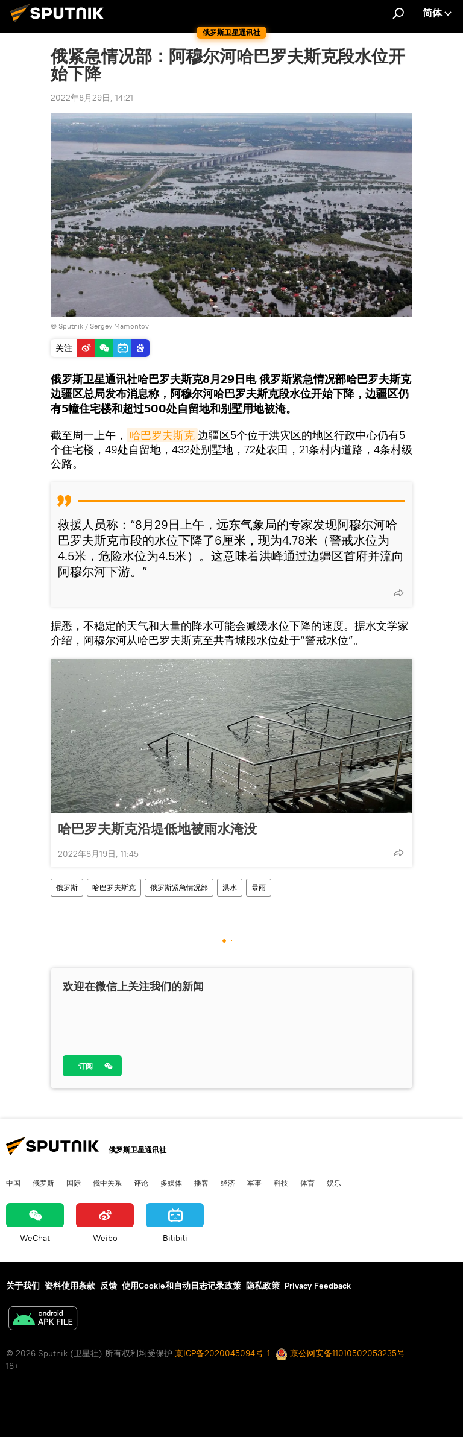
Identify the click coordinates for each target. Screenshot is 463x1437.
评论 (141, 1182)
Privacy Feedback (318, 1285)
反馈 (108, 1285)
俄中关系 (107, 1182)
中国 (13, 1182)
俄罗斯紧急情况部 (179, 887)
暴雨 (258, 887)
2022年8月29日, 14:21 (92, 97)
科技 (281, 1182)
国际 (73, 1182)
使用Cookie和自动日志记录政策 (181, 1285)
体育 (307, 1182)
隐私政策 (263, 1285)
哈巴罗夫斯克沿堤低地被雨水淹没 (157, 828)
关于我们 (23, 1285)
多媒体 (171, 1182)
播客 (201, 1182)
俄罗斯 (67, 887)
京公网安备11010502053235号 (340, 1353)
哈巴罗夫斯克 (162, 435)
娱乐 (334, 1182)
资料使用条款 (70, 1285)
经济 (228, 1182)
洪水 (229, 887)
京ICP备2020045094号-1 (222, 1353)
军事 (254, 1182)
